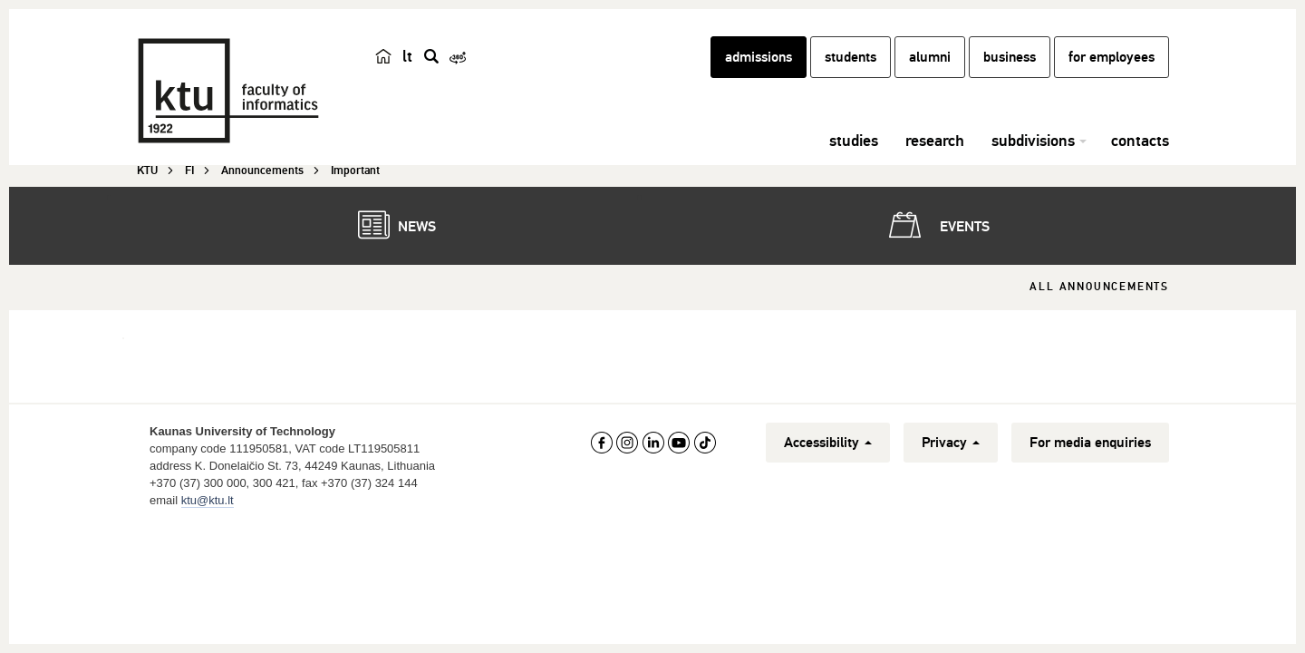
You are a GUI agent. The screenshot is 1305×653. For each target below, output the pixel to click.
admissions (758, 57)
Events (935, 225)
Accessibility (828, 443)
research (934, 141)
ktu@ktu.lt (207, 500)
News (388, 225)
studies (853, 141)
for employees (1111, 57)
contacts (1140, 141)
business (1009, 57)
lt (407, 56)
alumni (930, 57)
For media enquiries (1090, 443)
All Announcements (1099, 287)
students (850, 57)
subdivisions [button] (1033, 141)
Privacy (951, 443)
